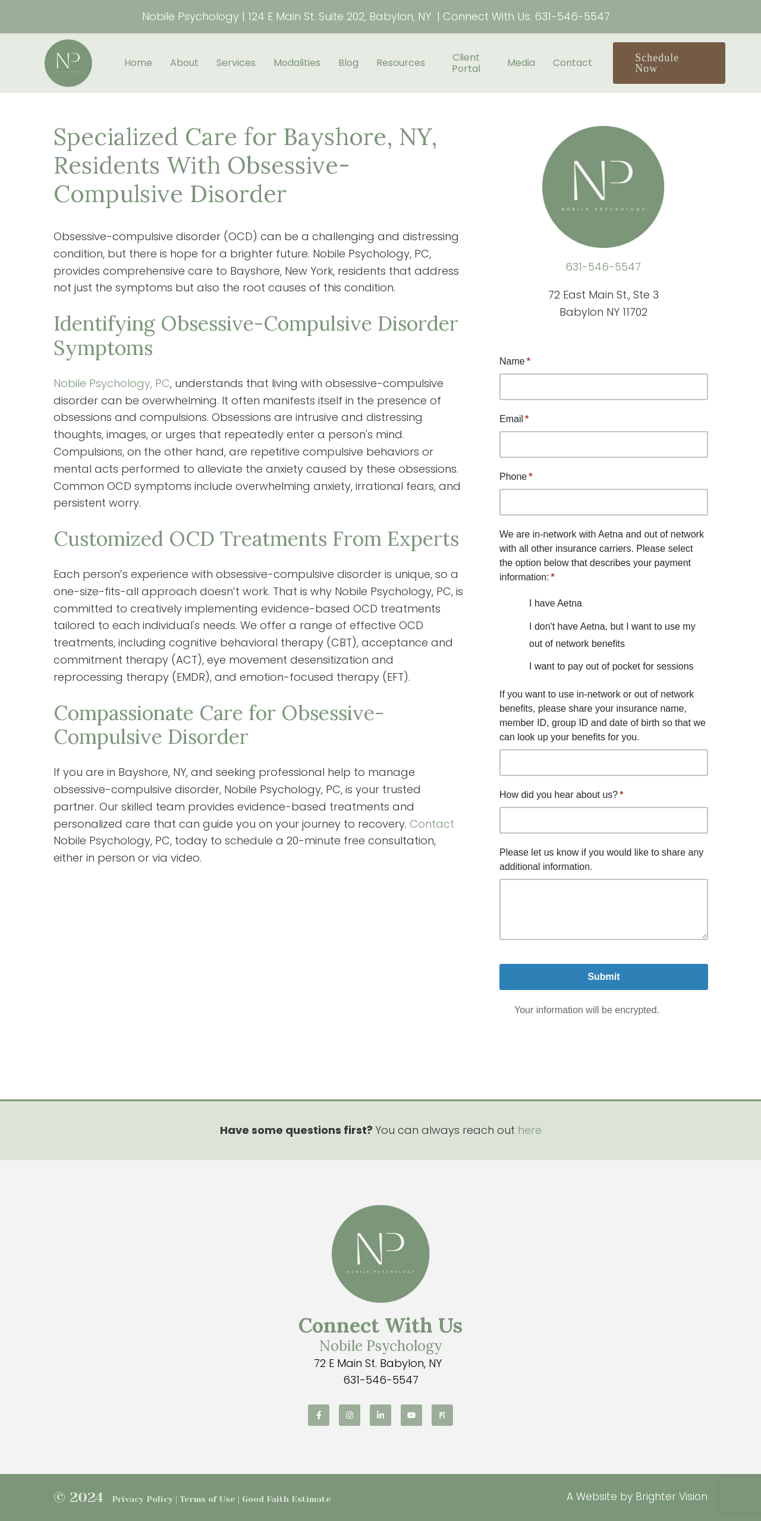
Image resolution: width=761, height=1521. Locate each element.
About (184, 62)
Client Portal (466, 63)
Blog (348, 62)
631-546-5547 (572, 16)
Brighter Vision (671, 1496)
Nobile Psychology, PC (112, 383)
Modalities (296, 62)
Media (521, 62)
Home (138, 62)
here (530, 1130)
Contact (572, 62)
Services (236, 62)
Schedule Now (657, 63)
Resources (400, 62)
